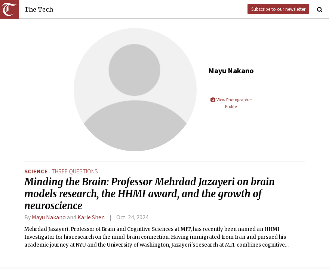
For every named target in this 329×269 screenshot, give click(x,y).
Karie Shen (91, 217)
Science (36, 171)
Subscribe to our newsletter (278, 9)
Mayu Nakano (49, 217)
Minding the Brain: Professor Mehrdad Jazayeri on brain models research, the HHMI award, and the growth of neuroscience (149, 194)
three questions (75, 171)
